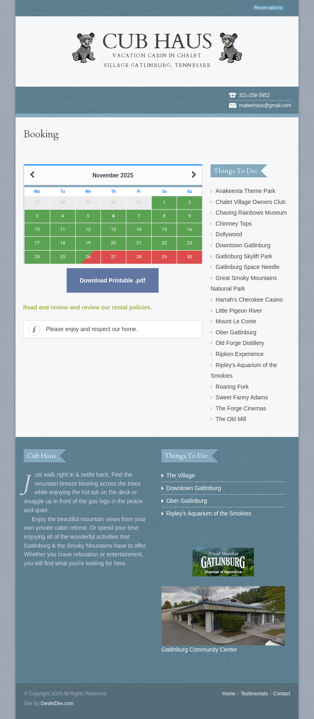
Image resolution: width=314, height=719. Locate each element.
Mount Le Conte (235, 321)
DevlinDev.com (57, 703)
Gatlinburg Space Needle (247, 267)
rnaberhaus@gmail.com (265, 105)
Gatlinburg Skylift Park (243, 256)
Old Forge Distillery (239, 343)
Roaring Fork (232, 386)
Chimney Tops (233, 223)
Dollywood (228, 234)
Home (229, 694)
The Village (180, 475)
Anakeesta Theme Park (245, 191)
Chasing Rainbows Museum (251, 212)
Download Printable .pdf (112, 280)
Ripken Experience (239, 354)
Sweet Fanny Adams (241, 397)
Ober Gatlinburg (235, 332)
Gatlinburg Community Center (223, 619)
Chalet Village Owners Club (250, 202)
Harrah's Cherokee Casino (249, 299)
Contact (281, 694)
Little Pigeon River (238, 310)
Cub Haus (157, 49)
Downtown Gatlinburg (242, 245)
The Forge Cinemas (240, 408)
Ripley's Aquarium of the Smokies (208, 513)
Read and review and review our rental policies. (87, 307)
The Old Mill (230, 419)
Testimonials (254, 694)
